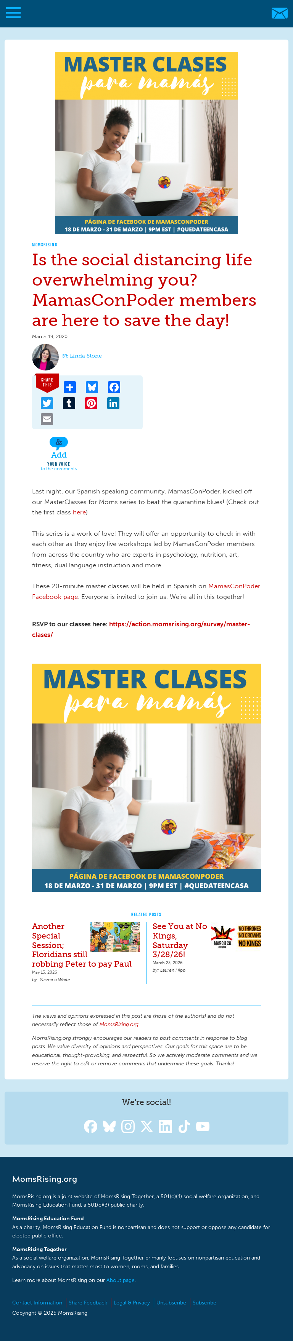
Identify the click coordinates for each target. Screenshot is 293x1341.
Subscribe (204, 1302)
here (79, 512)
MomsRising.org (143, 13)
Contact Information (37, 1302)
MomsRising (44, 244)
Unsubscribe (171, 1302)
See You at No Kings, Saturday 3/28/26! (180, 940)
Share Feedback (88, 1302)
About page (120, 1280)
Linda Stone (86, 356)
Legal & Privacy (132, 1302)
